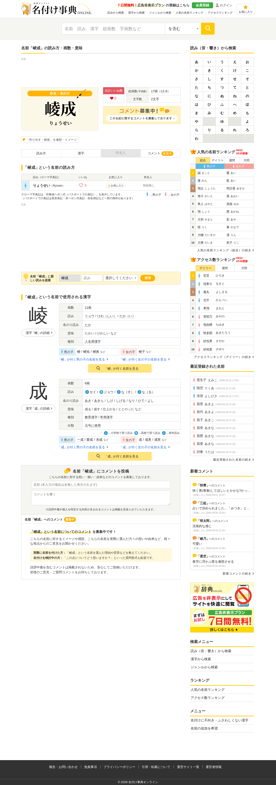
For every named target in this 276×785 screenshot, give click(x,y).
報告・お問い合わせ (63, 766)
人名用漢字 (93, 341)
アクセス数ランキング (208, 698)
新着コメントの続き (237, 573)
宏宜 (206, 275)
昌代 (200, 411)
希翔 (206, 308)
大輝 (201, 242)
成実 (157, 439)
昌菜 (200, 443)
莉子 (229, 242)
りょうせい (41, 185)
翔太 (201, 188)
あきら (99, 400)
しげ (110, 400)
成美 (148, 439)
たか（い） (127, 316)
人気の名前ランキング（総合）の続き (224, 250)
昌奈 (200, 427)
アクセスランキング (220, 12)
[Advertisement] (101, 70)
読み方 (41, 153)
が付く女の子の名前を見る (144, 359)
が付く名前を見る (121, 368)
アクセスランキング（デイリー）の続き (222, 357)
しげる (121, 400)
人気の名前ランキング (189, 12)
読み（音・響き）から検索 (211, 651)
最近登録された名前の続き (232, 459)
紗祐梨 (207, 349)
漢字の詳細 (38, 333)
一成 (80, 439)
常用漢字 (106, 417)
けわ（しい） (106, 316)
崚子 (142, 351)
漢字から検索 (136, 12)
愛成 (89, 439)
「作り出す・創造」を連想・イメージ (51, 139)
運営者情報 (214, 766)
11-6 (164, 91)
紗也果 (207, 341)
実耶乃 (207, 316)
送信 (147, 278)
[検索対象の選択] (183, 29)
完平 (206, 300)
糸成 (99, 439)
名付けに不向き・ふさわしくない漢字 (219, 720)
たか (88, 325)
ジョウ (108, 392)
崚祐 (86, 351)
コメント (160, 153)
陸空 (200, 388)
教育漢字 (91, 417)
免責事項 (90, 766)
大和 (201, 219)
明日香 (230, 188)
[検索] (208, 29)
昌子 (200, 420)
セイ (93, 392)
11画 (88, 307)
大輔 (201, 235)
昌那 (200, 435)
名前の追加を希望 (204, 728)
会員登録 (202, 5)
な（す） (127, 392)
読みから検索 (115, 12)
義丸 (206, 292)
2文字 (155, 99)
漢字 (81, 153)
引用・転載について (156, 766)
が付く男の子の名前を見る (82, 359)
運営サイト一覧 (188, 766)
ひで (141, 400)
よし (150, 400)
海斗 (201, 196)
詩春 (200, 451)
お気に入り (246, 11)
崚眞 (96, 351)
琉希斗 (207, 283)
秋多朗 (207, 333)
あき (88, 400)
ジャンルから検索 (160, 12)
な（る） (148, 392)
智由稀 (207, 324)
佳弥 (200, 395)
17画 (154, 91)
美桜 (229, 204)
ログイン (226, 5)
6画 (87, 383)
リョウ (89, 316)
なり (132, 400)
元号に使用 (93, 425)
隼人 (201, 204)
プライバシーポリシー (119, 766)
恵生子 (201, 380)
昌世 (200, 404)
